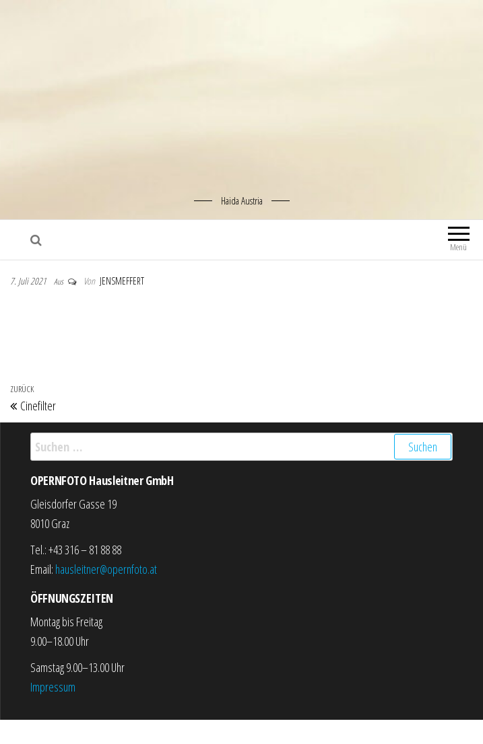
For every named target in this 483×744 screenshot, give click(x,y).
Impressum (52, 687)
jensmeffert (122, 280)
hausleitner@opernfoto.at (106, 569)
